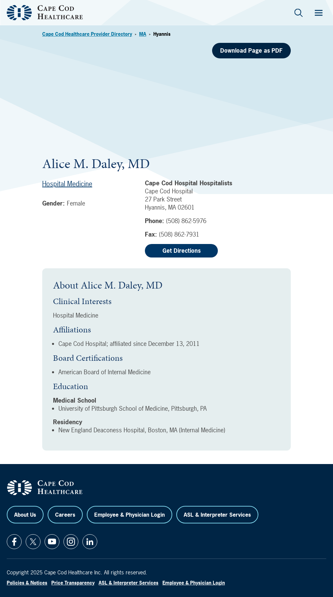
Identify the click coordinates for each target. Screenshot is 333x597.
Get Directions (181, 250)
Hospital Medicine (67, 183)
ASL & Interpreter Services (217, 514)
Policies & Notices (27, 582)
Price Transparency (73, 582)
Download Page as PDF (251, 50)
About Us (25, 514)
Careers (65, 514)
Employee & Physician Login (129, 514)
